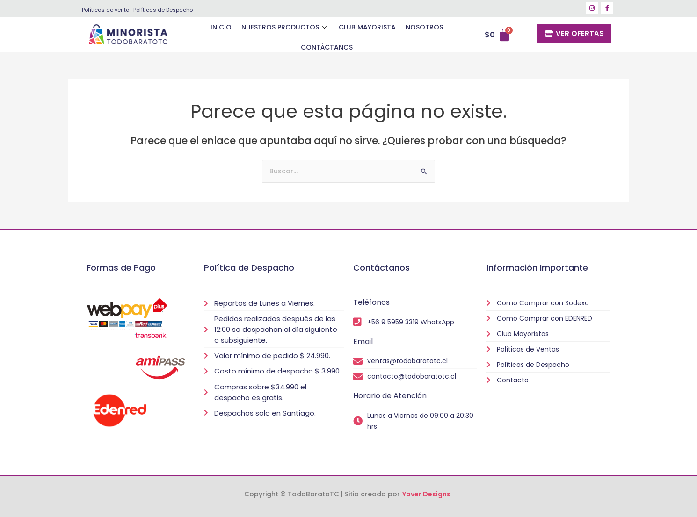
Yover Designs (426, 494)
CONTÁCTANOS (447, 34)
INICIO (190, 34)
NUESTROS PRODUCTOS (254, 34)
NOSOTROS (393, 34)
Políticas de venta (106, 10)
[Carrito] (498, 36)
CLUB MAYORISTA (336, 34)
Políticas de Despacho (163, 10)
